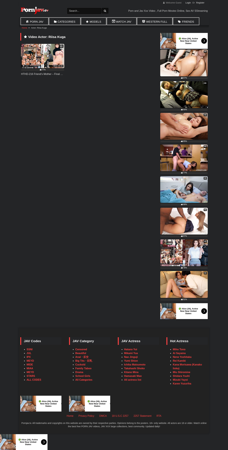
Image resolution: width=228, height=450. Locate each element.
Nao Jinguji (131, 357)
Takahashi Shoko (134, 368)
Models (95, 21)
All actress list (132, 379)
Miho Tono (179, 349)
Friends (188, 21)
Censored (81, 349)
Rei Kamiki (179, 360)
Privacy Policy (86, 416)
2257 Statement (142, 416)
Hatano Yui (130, 349)
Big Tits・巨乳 (83, 360)
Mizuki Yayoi (180, 379)
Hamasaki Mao (133, 376)
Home (24, 28)
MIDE (30, 364)
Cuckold (80, 364)
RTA (158, 416)
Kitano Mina (131, 372)
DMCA (103, 416)
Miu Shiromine (181, 372)
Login (188, 2)
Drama (79, 372)
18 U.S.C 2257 (120, 416)
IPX (29, 357)
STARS (31, 376)
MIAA (30, 368)
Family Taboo (83, 368)
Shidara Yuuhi (181, 376)
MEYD (30, 360)
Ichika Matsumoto (135, 364)
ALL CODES (34, 379)
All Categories (83, 379)
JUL (29, 353)
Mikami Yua (131, 353)
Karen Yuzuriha (182, 383)
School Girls (82, 376)
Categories (66, 21)
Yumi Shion (131, 360)
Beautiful (80, 353)
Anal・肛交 (82, 357)
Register (200, 2)
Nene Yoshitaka (182, 357)
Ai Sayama (179, 353)
